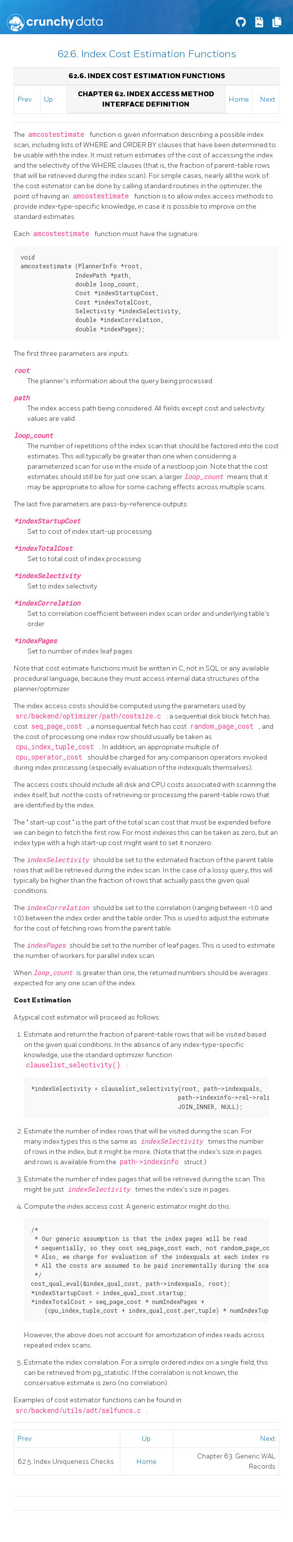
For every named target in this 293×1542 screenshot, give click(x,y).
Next (267, 99)
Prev (25, 99)
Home (239, 99)
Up (48, 99)
